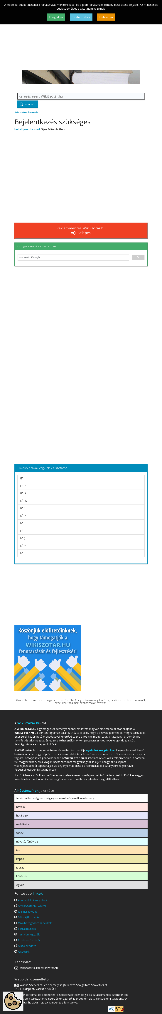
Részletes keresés (26, 112)
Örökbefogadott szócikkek (35, 923)
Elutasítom (106, 17)
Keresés (28, 104)
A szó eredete (27, 946)
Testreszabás (81, 17)
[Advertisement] (81, 42)
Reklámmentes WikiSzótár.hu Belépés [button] (81, 230)
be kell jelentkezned (27, 129)
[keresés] (72, 257)
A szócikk (23, 951)
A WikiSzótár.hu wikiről (32, 906)
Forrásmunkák (27, 928)
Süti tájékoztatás (28, 917)
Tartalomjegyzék (29, 934)
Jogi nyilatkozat (27, 911)
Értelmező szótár (29, 940)
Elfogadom (56, 17)
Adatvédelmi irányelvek (32, 900)
